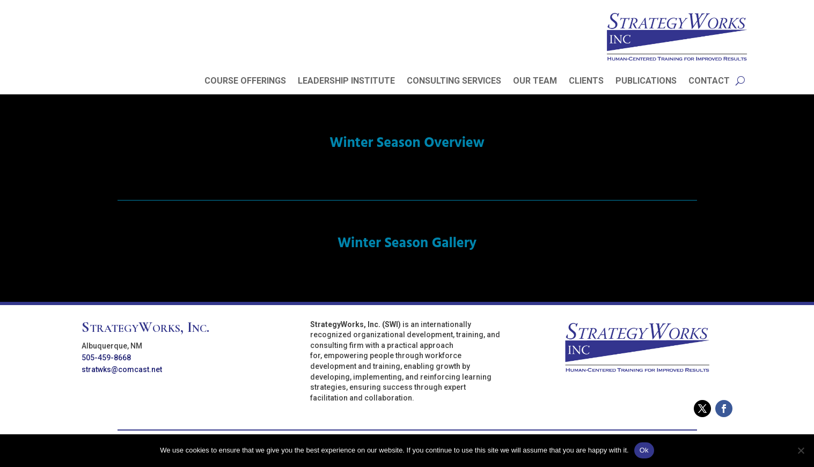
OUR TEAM (535, 81)
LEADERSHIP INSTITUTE (346, 81)
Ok (644, 450)
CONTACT (709, 81)
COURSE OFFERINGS (245, 81)
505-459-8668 (106, 357)
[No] (800, 450)
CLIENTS (586, 81)
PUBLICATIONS (646, 81)
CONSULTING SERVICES (454, 81)
